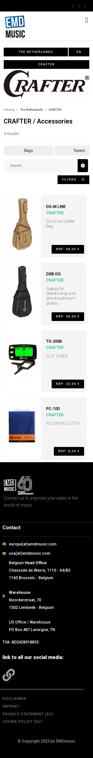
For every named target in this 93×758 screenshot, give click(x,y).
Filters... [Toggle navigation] (73, 179)
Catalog (9, 109)
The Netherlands (31, 109)
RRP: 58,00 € (68, 249)
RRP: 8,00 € (69, 451)
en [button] (79, 52)
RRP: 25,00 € (68, 384)
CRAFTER (55, 109)
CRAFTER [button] (46, 64)
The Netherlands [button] (36, 52)
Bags (28, 150)
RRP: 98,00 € (68, 316)
